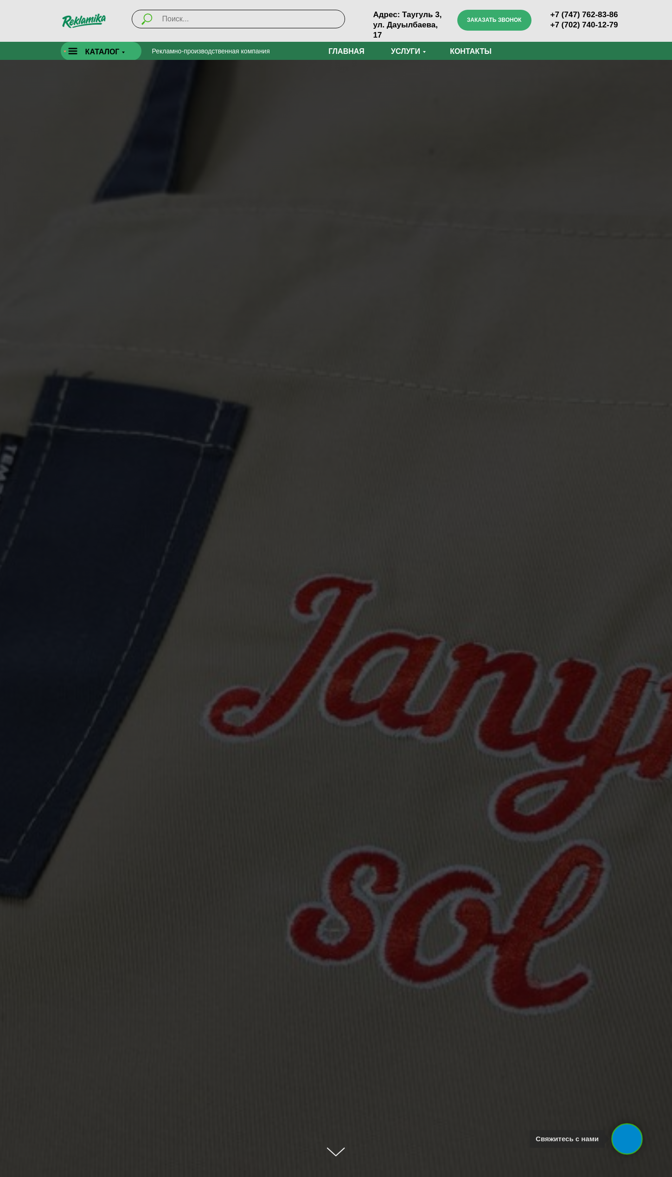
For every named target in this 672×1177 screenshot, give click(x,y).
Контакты (471, 51)
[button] (494, 20)
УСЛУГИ (405, 51)
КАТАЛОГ (102, 52)
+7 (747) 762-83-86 (584, 14)
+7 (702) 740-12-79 (584, 24)
